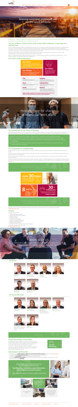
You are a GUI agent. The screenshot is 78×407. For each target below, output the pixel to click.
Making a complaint (46, 404)
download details (54, 353)
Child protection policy (14, 404)
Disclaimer (36, 404)
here (12, 161)
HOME (23, 5)
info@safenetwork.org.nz (13, 208)
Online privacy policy (26, 404)
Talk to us (56, 404)
